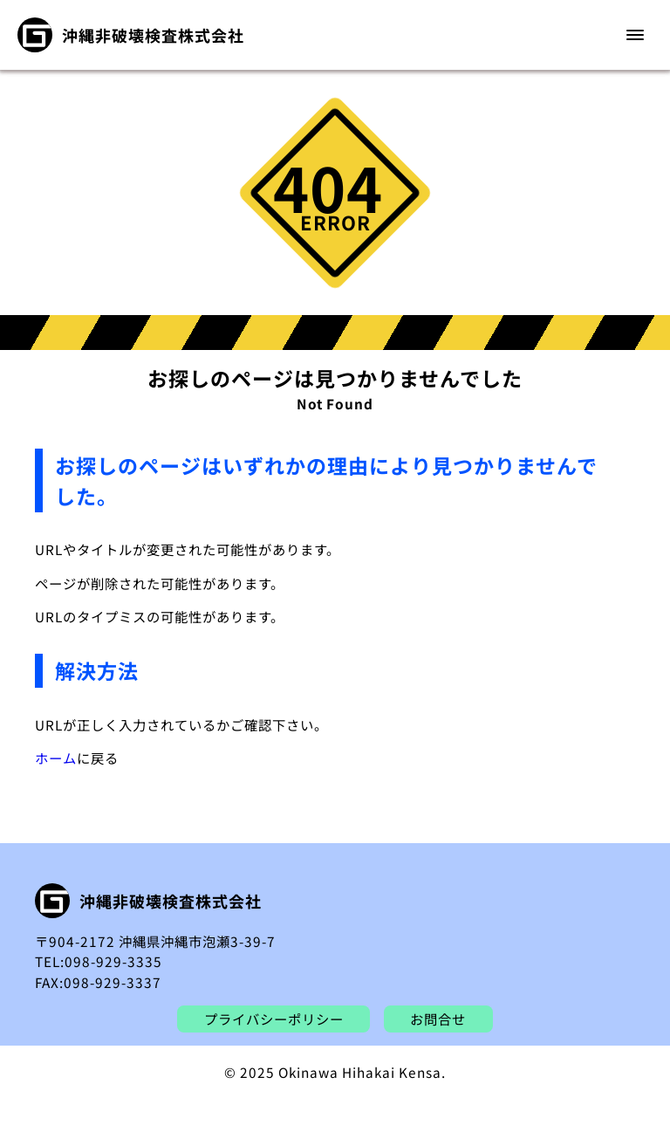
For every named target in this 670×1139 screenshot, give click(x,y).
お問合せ (438, 1018)
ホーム (56, 757)
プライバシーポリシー (274, 1018)
